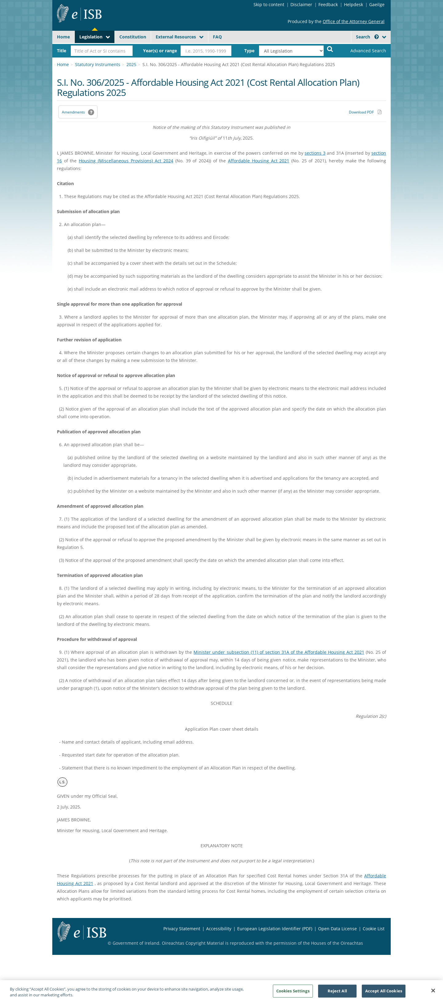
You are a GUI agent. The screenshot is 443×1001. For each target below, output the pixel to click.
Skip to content (268, 4)
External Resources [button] (176, 37)
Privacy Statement (181, 928)
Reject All (337, 994)
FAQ (217, 37)
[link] (363, 51)
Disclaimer (301, 4)
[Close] (433, 993)
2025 (131, 64)
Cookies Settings (292, 994)
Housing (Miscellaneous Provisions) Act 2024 (126, 161)
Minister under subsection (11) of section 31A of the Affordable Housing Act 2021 (279, 652)
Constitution (132, 37)
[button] (376, 36)
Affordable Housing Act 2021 (258, 161)
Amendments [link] (73, 112)
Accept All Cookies (383, 994)
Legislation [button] (90, 37)
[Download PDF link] (365, 111)
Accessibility (218, 928)
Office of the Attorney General (354, 21)
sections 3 (315, 153)
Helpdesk (353, 4)
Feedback (328, 4)
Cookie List (374, 928)
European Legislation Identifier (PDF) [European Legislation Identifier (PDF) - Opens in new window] (274, 928)
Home (63, 37)
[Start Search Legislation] (330, 49)
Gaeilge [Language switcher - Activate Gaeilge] (377, 4)
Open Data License (337, 928)
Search (367, 37)
